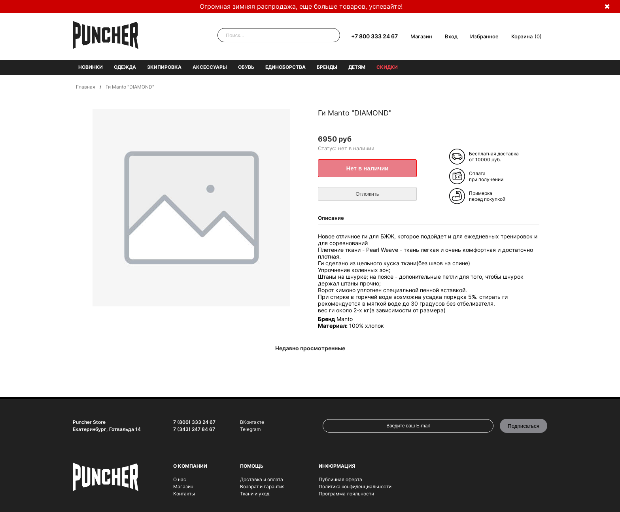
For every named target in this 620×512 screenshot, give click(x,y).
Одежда (125, 67)
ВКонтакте (252, 422)
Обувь (246, 67)
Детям (356, 67)
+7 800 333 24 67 (374, 36)
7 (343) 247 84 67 (194, 429)
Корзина (522, 36)
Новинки (90, 67)
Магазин (421, 36)
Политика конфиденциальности (355, 486)
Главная (85, 87)
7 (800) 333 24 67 (194, 422)
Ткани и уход (254, 494)
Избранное (484, 36)
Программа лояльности (346, 494)
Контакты (184, 494)
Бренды (327, 67)
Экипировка (164, 67)
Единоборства (285, 67)
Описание (331, 218)
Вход (451, 36)
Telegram (250, 429)
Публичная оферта (340, 479)
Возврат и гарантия (262, 486)
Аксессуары (210, 67)
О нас (179, 479)
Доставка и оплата (261, 479)
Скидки (387, 67)
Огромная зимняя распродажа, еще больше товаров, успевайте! (301, 6)
